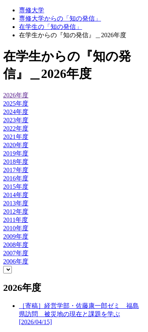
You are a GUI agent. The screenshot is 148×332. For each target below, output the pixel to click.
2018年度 (15, 161)
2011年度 (15, 219)
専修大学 (31, 10)
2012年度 (15, 211)
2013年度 (15, 203)
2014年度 (15, 195)
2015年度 (15, 186)
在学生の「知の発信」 (50, 26)
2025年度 (15, 103)
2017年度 (15, 170)
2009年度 (15, 236)
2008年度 (15, 244)
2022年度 (15, 128)
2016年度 (15, 178)
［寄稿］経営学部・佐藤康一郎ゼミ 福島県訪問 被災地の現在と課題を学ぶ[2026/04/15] (79, 313)
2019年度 (15, 153)
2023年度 (15, 120)
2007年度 (15, 253)
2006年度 (15, 261)
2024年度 (15, 111)
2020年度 (15, 145)
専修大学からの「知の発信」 (60, 18)
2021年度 (15, 136)
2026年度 (15, 95)
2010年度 (15, 228)
